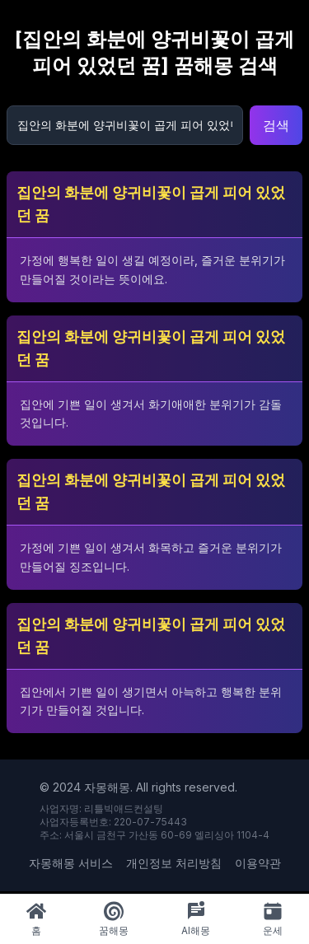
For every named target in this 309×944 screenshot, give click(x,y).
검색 (276, 125)
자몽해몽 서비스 (71, 863)
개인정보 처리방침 (174, 863)
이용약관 (258, 863)
